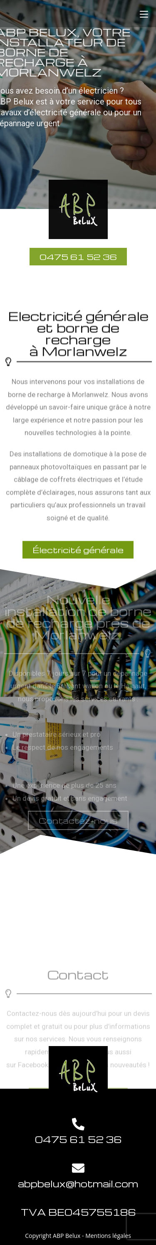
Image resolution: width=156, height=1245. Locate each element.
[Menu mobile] (144, 13)
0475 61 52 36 (78, 1139)
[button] (78, 820)
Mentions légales (108, 1236)
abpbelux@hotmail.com (78, 1183)
